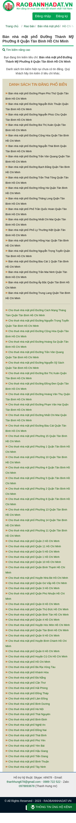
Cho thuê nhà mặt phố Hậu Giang (26, 750)
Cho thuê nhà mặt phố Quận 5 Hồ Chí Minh (32, 551)
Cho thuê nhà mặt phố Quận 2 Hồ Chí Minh (32, 541)
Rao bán (29, 26)
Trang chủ (11, 26)
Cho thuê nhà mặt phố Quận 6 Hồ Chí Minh (32, 651)
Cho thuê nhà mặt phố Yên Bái (25, 745)
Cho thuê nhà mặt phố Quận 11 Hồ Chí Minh (33, 546)
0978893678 (27, 786)
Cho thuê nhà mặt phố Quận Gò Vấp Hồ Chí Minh (36, 583)
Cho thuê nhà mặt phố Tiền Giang (26, 756)
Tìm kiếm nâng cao (16, 49)
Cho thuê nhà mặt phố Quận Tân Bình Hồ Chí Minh (37, 630)
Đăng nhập (43, 16)
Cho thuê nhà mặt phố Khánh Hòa (26, 672)
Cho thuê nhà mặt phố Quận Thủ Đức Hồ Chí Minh (37, 609)
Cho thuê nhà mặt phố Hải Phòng (26, 687)
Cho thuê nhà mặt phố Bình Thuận (27, 761)
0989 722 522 (52, 781)
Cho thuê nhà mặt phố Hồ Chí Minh (27, 661)
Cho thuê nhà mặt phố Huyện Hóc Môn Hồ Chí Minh (37, 624)
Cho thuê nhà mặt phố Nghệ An (25, 724)
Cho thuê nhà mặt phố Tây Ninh (25, 766)
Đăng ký (62, 16)
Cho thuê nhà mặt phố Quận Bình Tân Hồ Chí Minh (37, 614)
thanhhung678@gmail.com (24, 781)
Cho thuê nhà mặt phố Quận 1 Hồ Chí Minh (32, 556)
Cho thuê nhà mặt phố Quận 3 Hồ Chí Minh (32, 588)
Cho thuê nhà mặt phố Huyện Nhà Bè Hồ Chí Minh (36, 577)
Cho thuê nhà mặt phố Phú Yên (25, 740)
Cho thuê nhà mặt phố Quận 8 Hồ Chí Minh (32, 604)
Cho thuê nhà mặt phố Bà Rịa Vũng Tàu (30, 667)
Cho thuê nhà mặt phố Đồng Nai (25, 730)
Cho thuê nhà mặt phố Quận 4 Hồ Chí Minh (32, 619)
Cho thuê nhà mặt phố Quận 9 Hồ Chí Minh (32, 635)
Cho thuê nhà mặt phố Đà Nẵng (25, 677)
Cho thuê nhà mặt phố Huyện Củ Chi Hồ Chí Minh (36, 656)
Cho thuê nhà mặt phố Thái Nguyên (27, 714)
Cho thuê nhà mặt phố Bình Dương (27, 703)
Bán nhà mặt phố (48, 26)
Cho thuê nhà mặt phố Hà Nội (24, 709)
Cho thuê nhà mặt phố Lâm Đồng (26, 698)
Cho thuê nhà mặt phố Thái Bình (26, 735)
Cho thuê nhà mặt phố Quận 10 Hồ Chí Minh (33, 562)
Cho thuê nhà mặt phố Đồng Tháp (26, 693)
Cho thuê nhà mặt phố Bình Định (26, 719)
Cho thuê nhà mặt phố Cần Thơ (25, 682)
